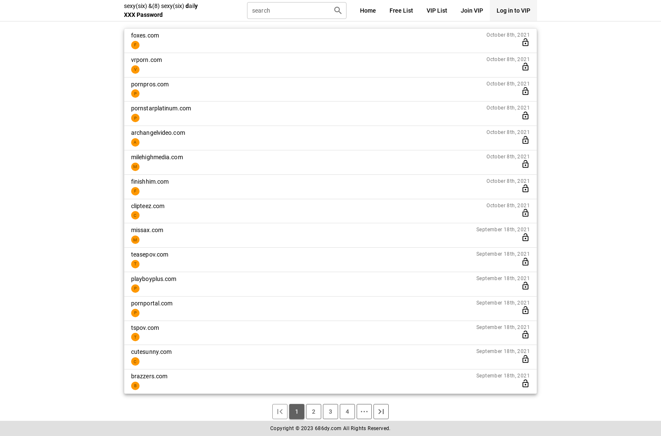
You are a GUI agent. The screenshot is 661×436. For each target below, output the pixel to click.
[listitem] (330, 41)
